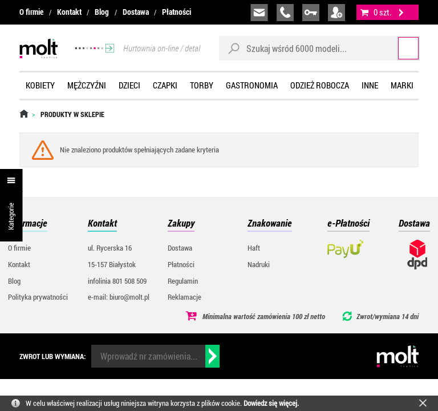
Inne (370, 85)
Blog (102, 11)
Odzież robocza (319, 85)
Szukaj (397, 48)
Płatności (176, 11)
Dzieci (129, 85)
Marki (402, 85)
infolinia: (285, 12)
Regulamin (183, 281)
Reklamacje (184, 297)
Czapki (165, 85)
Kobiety (40, 85)
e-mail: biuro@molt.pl (118, 297)
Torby (201, 85)
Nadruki (259, 264)
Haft (254, 248)
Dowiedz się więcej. (271, 403)
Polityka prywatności (38, 297)
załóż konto (336, 12)
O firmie (31, 11)
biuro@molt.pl (259, 12)
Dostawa (136, 11)
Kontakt (69, 11)
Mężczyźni (86, 85)
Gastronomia (252, 85)
